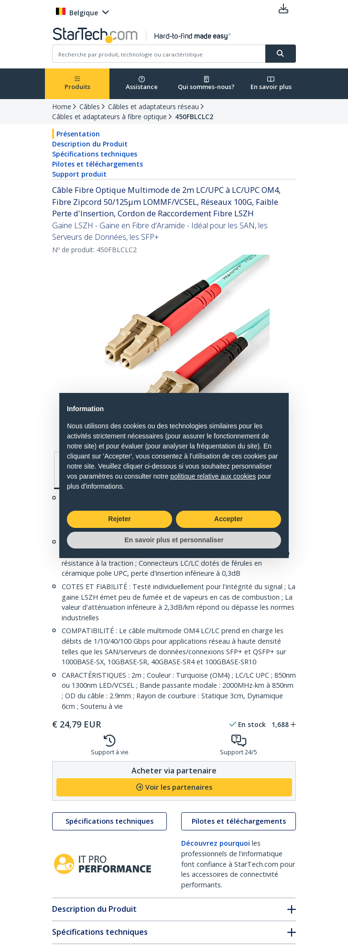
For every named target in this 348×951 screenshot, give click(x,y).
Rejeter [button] (119, 519)
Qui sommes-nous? (206, 83)
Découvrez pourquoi (215, 843)
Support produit (79, 174)
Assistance (142, 83)
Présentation (78, 133)
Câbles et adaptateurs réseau (153, 106)
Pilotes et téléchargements (97, 163)
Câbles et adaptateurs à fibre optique (109, 116)
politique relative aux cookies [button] (213, 476)
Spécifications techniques (94, 153)
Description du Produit (90, 143)
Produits (77, 83)
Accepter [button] (228, 519)
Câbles (89, 106)
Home (61, 106)
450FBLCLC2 (194, 116)
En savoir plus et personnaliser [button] (174, 540)
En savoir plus (271, 83)
